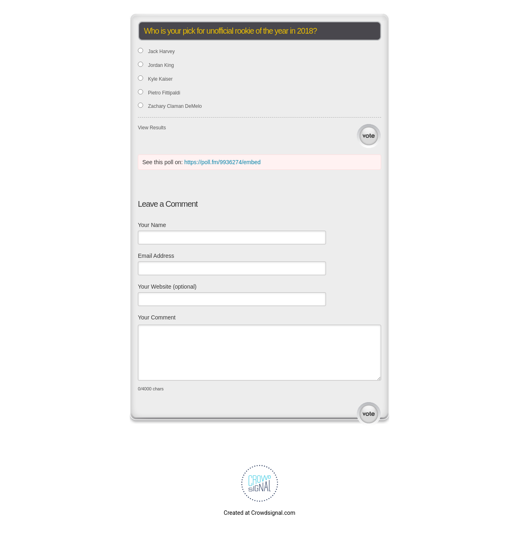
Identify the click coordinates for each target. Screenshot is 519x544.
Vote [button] (368, 136)
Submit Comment (368, 414)
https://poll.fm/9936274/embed (222, 162)
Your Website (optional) (167, 286)
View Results (152, 128)
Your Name (152, 225)
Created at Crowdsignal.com (259, 513)
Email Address (156, 256)
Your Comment (157, 317)
